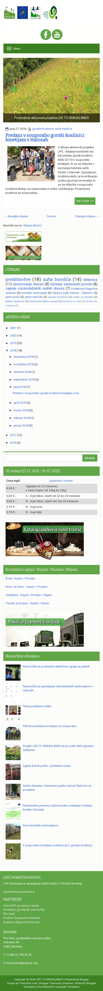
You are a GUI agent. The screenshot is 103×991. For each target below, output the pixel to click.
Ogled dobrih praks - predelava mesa (47, 765)
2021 (13, 328)
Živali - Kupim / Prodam (20, 578)
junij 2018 (20, 387)
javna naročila (34, 297)
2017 (13, 435)
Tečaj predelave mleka (37, 706)
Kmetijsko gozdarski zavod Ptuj (23, 909)
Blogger (84, 979)
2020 (13, 335)
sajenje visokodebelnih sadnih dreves (35, 288)
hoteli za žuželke (83, 297)
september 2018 (24, 379)
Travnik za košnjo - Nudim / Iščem (27, 603)
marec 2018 (21, 410)
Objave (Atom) (32, 225)
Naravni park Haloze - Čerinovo (73, 293)
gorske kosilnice (43, 128)
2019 (13, 343)
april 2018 (20, 402)
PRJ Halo (9, 914)
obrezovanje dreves (28, 284)
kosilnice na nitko (72, 301)
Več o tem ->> (85, 201)
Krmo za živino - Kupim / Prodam (26, 586)
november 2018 (24, 364)
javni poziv (12, 297)
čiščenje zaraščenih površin (71, 284)
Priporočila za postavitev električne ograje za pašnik (56, 666)
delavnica (90, 280)
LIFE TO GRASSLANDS (49, 979)
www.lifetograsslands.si (19, 891)
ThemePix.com (28, 983)
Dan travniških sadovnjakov (40, 825)
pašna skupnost (15, 301)
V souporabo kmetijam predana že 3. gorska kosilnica (57, 845)
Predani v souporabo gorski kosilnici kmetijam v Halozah (44, 137)
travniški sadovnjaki (34, 293)
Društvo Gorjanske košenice (21, 918)
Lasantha (67, 983)
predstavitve (18, 279)
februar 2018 (22, 418)
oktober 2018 (22, 372)
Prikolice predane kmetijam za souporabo (50, 726)
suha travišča (63, 128)
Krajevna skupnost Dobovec (21, 922)
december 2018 (24, 356)
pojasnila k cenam (61, 480)
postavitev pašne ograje (43, 301)
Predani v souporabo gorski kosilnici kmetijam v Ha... (47, 393)
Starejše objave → (87, 216)
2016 (13, 442)
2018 (13, 350)
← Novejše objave (16, 216)
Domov (51, 216)
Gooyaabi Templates (67, 986)
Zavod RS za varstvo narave (21, 905)
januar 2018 (21, 425)
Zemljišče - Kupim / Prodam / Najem (29, 595)
